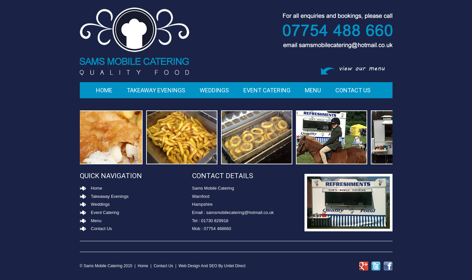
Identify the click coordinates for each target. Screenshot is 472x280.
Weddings (214, 90)
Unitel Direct (234, 266)
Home (104, 90)
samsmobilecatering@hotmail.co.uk (240, 212)
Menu (313, 90)
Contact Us (353, 90)
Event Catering (266, 90)
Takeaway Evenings (156, 90)
